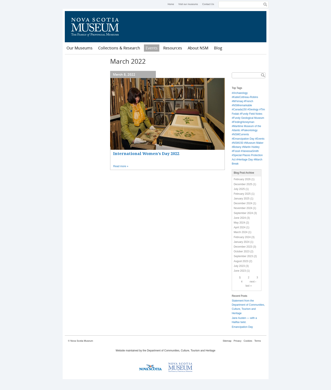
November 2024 (243, 208)
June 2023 (240, 270)
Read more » (120, 166)
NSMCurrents (241, 134)
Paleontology (250, 130)
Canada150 (240, 109)
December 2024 (243, 203)
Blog (218, 48)
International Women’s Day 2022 (146, 153)
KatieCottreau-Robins (245, 97)
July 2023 (239, 266)
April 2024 (239, 227)
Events (152, 48)
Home (171, 4)
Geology (254, 109)
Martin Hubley (251, 146)
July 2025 (239, 189)
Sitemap (227, 340)
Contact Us (208, 4)
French (249, 101)
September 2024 (243, 213)
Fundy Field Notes (251, 113)
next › (253, 281)
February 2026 (242, 179)
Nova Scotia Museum (97, 26)
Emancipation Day (243, 138)
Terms (257, 340)
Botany (237, 146)
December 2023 (243, 246)
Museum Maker (255, 142)
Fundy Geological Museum (248, 117)
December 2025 (243, 184)
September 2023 (243, 256)
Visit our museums (188, 4)
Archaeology (240, 93)
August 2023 (241, 261)
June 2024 (240, 217)
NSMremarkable (242, 105)
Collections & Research (119, 48)
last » (248, 285)
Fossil (236, 151)
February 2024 (242, 237)
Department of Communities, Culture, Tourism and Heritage (181, 350)
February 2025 (242, 193)
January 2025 (241, 198)
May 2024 (239, 222)
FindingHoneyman (243, 122)
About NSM (198, 48)
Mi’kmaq (238, 101)
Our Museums (80, 48)
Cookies (248, 340)
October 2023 (241, 251)
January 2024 (241, 241)
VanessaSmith (250, 151)
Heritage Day (245, 159)
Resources (172, 48)
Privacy (237, 340)
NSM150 (238, 142)
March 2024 (240, 232)
